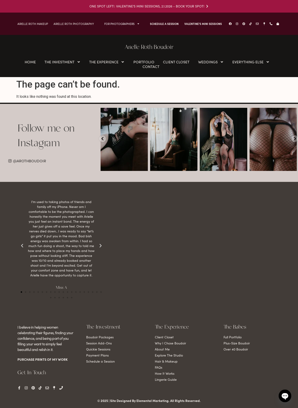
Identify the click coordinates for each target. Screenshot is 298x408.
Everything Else (251, 62)
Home (30, 62)
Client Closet (176, 62)
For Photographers (122, 23)
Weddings (211, 62)
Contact (150, 66)
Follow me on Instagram (46, 136)
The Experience (107, 62)
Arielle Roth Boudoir (149, 47)
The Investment (62, 62)
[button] (21, 292)
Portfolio (143, 62)
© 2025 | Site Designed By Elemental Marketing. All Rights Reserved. (149, 400)
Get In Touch (31, 373)
